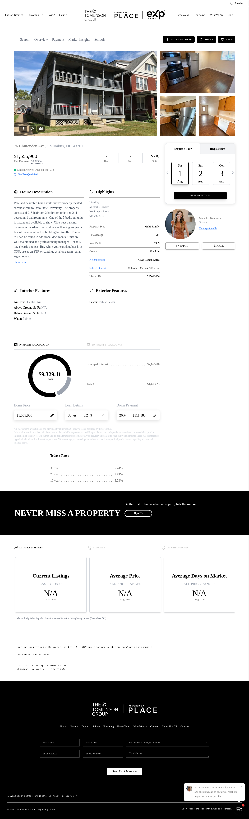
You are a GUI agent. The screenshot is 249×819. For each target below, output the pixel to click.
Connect (185, 723)
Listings (74, 723)
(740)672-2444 (70, 792)
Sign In (236, 3)
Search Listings (14, 14)
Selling (63, 14)
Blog (230, 14)
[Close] (241, 786)
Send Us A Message (124, 768)
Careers (154, 723)
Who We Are (216, 14)
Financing (199, 14)
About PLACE (169, 723)
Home (63, 723)
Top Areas (35, 14)
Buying (51, 14)
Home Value (182, 14)
